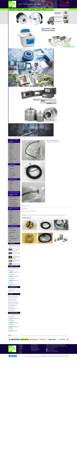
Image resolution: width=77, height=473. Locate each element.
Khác (10, 240)
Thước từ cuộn (12, 172)
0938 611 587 (14, 284)
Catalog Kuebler (11, 310)
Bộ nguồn (11, 236)
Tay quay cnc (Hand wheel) (12, 159)
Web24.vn (66, 355)
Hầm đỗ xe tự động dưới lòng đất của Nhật (16, 260)
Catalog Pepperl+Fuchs (12, 308)
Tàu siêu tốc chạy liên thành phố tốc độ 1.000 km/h (14, 246)
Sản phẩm (21, 348)
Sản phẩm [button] (26, 9)
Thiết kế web (61, 355)
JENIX (10, 170)
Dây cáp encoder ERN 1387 (45, 231)
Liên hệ (20, 352)
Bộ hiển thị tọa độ (13, 179)
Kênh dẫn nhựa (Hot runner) (13, 195)
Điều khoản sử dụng (34, 346)
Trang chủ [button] (12, 9)
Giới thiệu (21, 346)
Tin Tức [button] (38, 9)
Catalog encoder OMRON (13, 303)
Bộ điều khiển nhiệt (12, 197)
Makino (10, 215)
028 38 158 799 (16, 272)
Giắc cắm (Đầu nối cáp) (13, 199)
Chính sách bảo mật (34, 347)
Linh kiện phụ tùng (13, 226)
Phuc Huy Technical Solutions (54, 355)
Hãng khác (11, 156)
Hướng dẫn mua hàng (35, 348)
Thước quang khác (12, 174)
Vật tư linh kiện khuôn (13, 205)
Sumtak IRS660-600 (58, 21)
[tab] (25, 206)
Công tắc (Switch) (12, 230)
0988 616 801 (15, 268)
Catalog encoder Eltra (12, 299)
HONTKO (11, 154)
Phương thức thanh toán (35, 349)
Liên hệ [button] (44, 9)
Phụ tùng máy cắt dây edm (13, 209)
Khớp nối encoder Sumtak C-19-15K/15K (29, 231)
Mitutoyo (11, 183)
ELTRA (10, 150)
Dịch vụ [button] (33, 9)
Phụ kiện (11, 162)
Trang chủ (21, 345)
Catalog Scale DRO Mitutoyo (13, 302)
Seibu (10, 219)
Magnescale (11, 168)
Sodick (10, 221)
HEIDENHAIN (11, 143)
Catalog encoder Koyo (12, 300)
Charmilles (11, 211)
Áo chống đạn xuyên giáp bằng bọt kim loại (16, 264)
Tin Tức (20, 351)
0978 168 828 (16, 276)
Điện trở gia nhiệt (12, 201)
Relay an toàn (11, 232)
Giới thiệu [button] (19, 9)
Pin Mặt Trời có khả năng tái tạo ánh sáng (14, 253)
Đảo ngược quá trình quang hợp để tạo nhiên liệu (16, 257)
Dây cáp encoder (45, 244)
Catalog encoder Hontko (12, 296)
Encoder (11, 141)
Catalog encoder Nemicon (13, 297)
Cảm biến (11, 228)
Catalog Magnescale (12, 305)
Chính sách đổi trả (34, 350)
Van (10, 234)
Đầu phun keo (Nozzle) (13, 203)
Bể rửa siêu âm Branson (14, 192)
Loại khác (11, 187)
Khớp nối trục (61, 244)
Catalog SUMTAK (11, 306)
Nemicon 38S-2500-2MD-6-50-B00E (58, 13)
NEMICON (11, 148)
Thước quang (12, 164)
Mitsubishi (11, 217)
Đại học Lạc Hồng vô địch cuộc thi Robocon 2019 (16, 249)
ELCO (10, 152)
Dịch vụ (20, 349)
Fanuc (10, 213)
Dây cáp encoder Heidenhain (61, 231)
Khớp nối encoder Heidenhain (29, 244)
